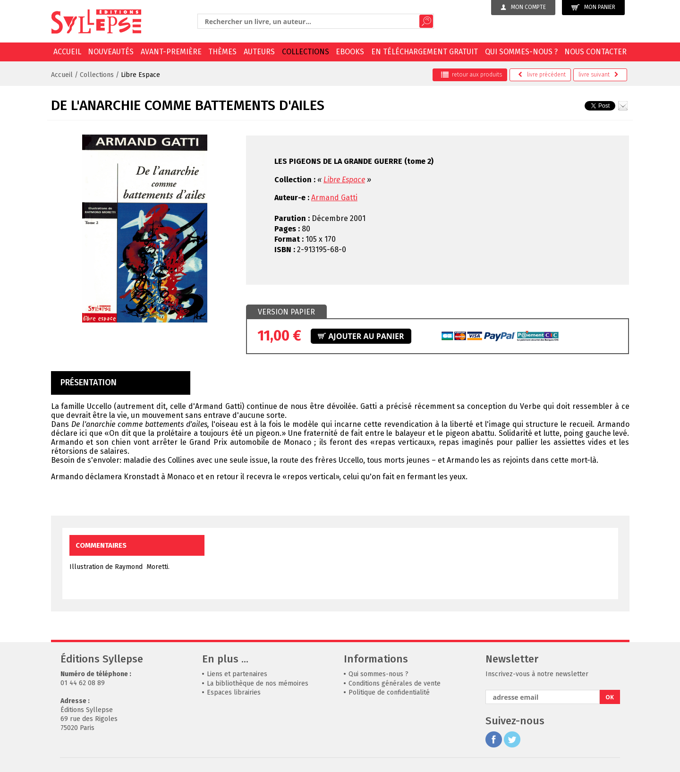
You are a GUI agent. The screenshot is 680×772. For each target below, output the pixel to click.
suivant (598, 74)
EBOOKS (350, 51)
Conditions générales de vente (394, 683)
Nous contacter (595, 51)
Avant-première (171, 51)
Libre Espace (140, 75)
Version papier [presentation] (286, 311)
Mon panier (593, 7)
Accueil (67, 51)
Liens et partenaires (237, 674)
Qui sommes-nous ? (521, 51)
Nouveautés (111, 51)
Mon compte (523, 7)
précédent (542, 74)
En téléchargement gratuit (424, 51)
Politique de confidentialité (389, 692)
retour (471, 74)
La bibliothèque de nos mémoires (257, 683)
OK (609, 697)
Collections (305, 51)
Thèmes (222, 51)
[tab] (286, 312)
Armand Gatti (334, 197)
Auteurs (259, 51)
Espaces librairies (234, 692)
